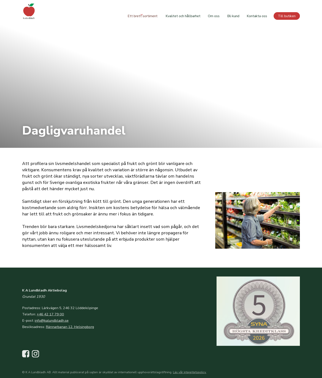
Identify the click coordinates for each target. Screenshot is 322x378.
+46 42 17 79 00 (50, 314)
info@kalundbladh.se (52, 320)
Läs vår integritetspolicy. (189, 372)
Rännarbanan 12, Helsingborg (70, 326)
